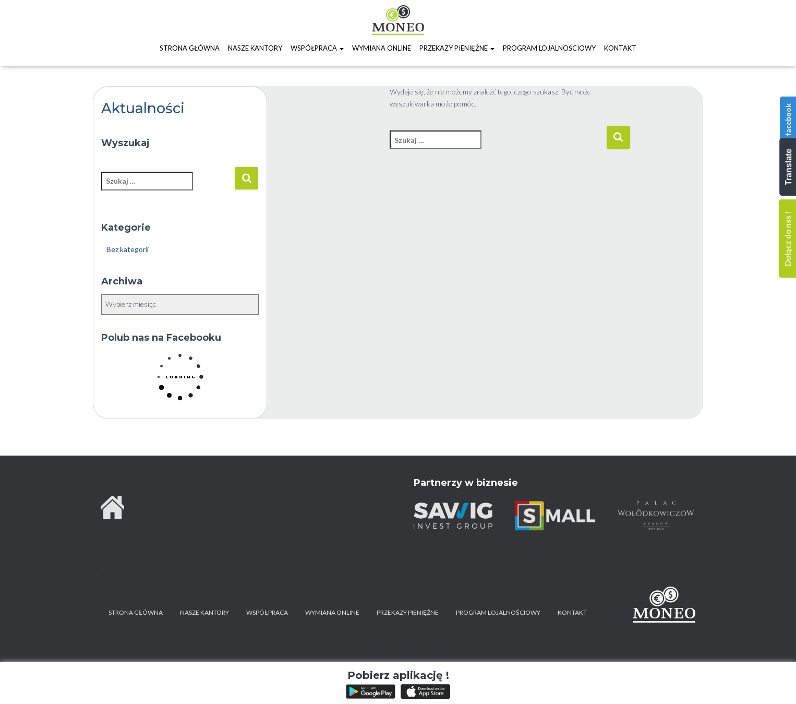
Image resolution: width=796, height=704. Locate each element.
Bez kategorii (127, 249)
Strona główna (190, 48)
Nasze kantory (255, 48)
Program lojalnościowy (549, 48)
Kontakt (620, 48)
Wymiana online (381, 48)
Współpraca (317, 48)
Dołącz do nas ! (787, 238)
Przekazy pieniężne (457, 48)
